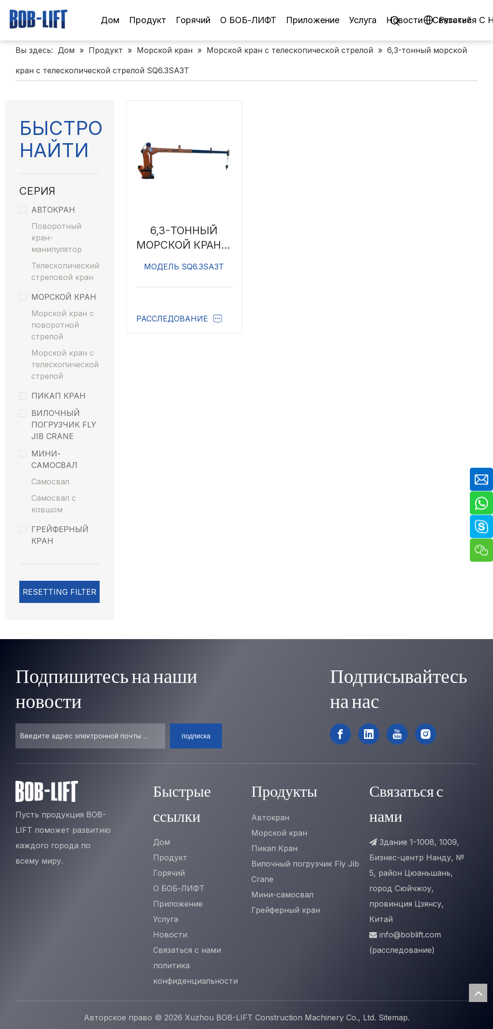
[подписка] (196, 735)
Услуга (362, 20)
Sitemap (393, 1017)
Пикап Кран (52, 396)
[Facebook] (340, 734)
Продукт (147, 20)
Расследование (179, 318)
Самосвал (50, 481)
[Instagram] (425, 734)
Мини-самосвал (48, 459)
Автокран (47, 209)
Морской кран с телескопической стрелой (65, 364)
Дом (110, 20)
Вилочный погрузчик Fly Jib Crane (57, 424)
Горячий (193, 20)
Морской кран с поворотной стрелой (62, 324)
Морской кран (57, 297)
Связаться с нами (187, 950)
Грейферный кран (54, 535)
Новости (404, 20)
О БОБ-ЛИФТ (248, 20)
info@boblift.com (410, 934)
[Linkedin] (368, 734)
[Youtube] (397, 734)
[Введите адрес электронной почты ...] (90, 735)
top (478, 993)
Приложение (312, 20)
